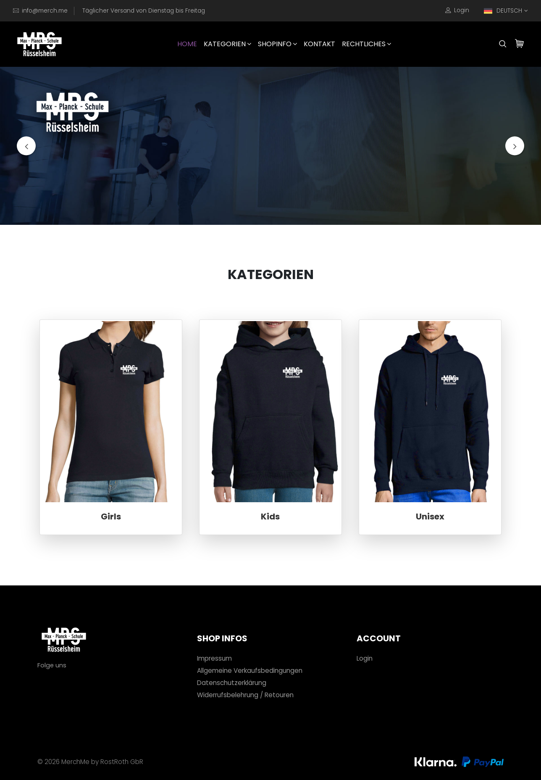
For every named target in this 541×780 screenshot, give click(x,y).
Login (457, 10)
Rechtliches (366, 44)
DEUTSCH (503, 11)
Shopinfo (277, 44)
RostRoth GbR (121, 761)
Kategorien (227, 44)
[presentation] (26, 146)
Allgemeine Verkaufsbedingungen (249, 670)
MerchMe (75, 761)
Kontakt (319, 44)
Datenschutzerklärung (231, 682)
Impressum (214, 658)
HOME (187, 44)
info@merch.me (45, 11)
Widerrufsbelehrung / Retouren (245, 694)
